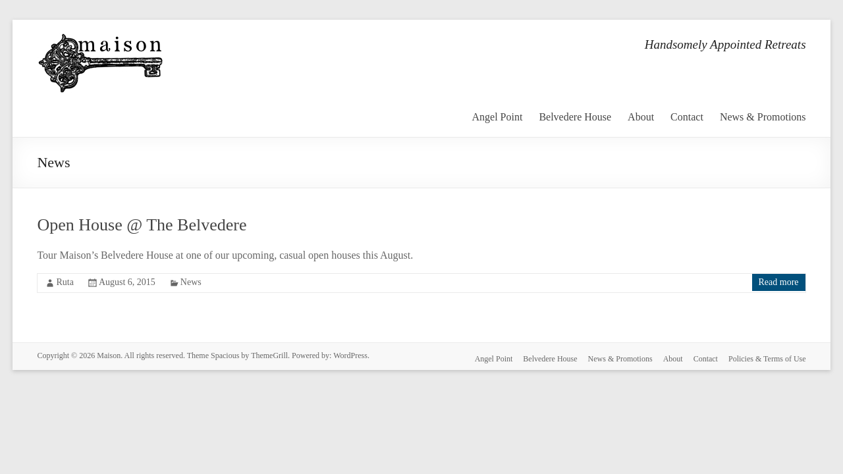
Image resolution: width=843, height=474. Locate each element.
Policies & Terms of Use (767, 358)
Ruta (64, 282)
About (641, 116)
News (191, 282)
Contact (686, 116)
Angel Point (497, 116)
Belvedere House (575, 116)
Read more (779, 282)
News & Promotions (763, 116)
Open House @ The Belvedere (141, 224)
